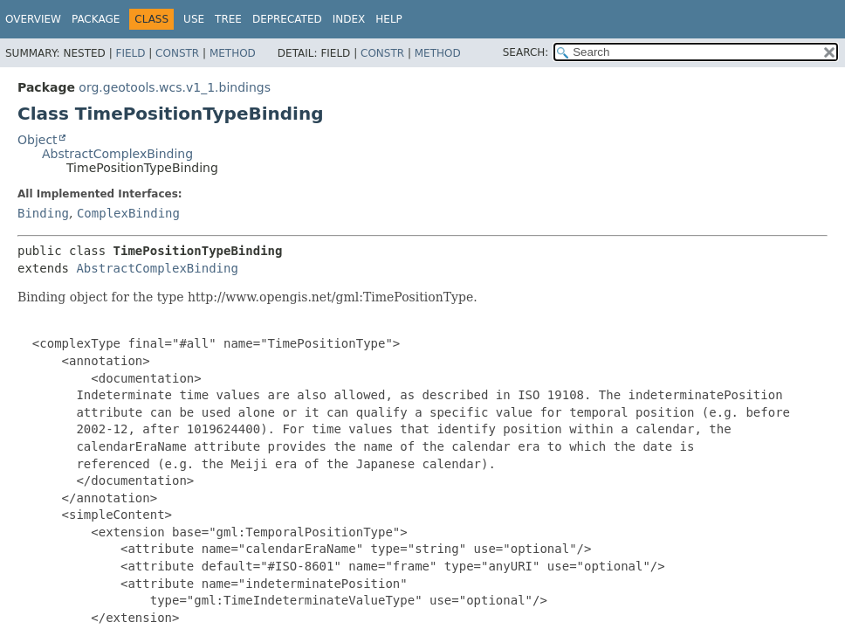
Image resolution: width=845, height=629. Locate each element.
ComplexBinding (128, 213)
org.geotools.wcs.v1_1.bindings (175, 87)
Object (37, 140)
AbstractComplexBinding (117, 154)
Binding (43, 213)
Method (233, 53)
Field (130, 53)
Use (193, 19)
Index (349, 19)
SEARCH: (526, 52)
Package (96, 19)
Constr (177, 53)
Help (388, 19)
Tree (228, 19)
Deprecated (287, 19)
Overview (33, 19)
